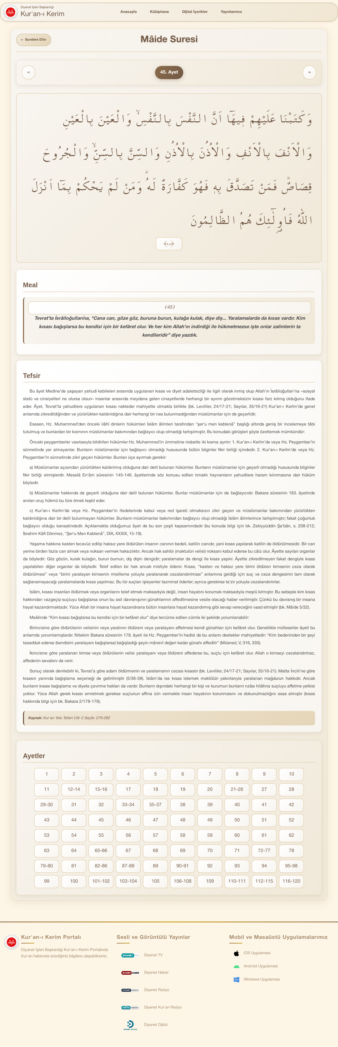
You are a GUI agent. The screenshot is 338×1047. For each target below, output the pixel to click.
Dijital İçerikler (195, 12)
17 (128, 790)
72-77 (264, 852)
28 (291, 790)
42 (291, 806)
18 (155, 790)
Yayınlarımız (231, 12)
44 (74, 821)
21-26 (237, 790)
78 (291, 852)
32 (101, 806)
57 (155, 836)
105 (155, 882)
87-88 (128, 867)
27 (264, 790)
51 (264, 821)
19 (182, 790)
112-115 (264, 882)
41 (264, 806)
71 (237, 852)
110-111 (237, 882)
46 (128, 821)
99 (46, 882)
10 (291, 775)
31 (74, 806)
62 (291, 836)
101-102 (101, 882)
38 (182, 806)
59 (210, 836)
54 (74, 836)
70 (210, 852)
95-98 (291, 867)
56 (128, 836)
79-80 (46, 867)
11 (46, 790)
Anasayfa (128, 12)
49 (210, 821)
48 (182, 821)
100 (74, 882)
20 (210, 790)
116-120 (291, 882)
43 (46, 821)
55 (101, 836)
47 (155, 821)
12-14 (74, 790)
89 (155, 867)
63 (46, 852)
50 (237, 821)
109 (210, 882)
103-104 (128, 882)
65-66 (101, 852)
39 (210, 806)
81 (74, 867)
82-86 (101, 867)
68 (155, 852)
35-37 (155, 806)
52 (291, 821)
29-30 (46, 806)
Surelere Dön (35, 40)
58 (182, 836)
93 (237, 867)
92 (210, 867)
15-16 (101, 790)
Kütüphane (159, 12)
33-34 (128, 806)
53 (46, 836)
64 (74, 852)
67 (128, 852)
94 (264, 867)
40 (237, 806)
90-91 (182, 867)
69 (182, 852)
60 (237, 836)
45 (101, 821)
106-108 (182, 882)
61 (264, 836)
